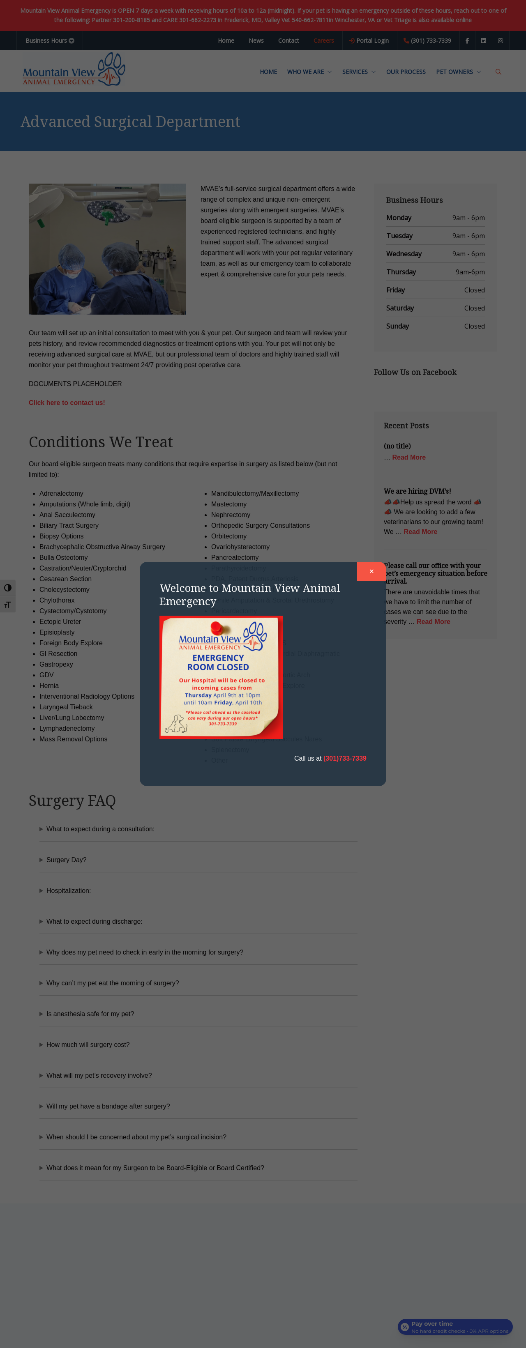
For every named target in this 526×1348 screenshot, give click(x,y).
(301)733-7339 (345, 758)
